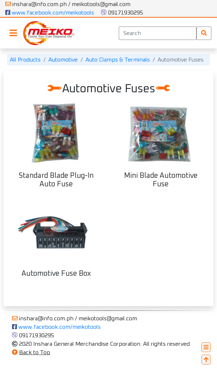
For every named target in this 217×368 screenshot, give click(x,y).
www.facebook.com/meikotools (49, 13)
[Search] (158, 33)
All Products (25, 60)
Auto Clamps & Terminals (118, 60)
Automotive (63, 60)
